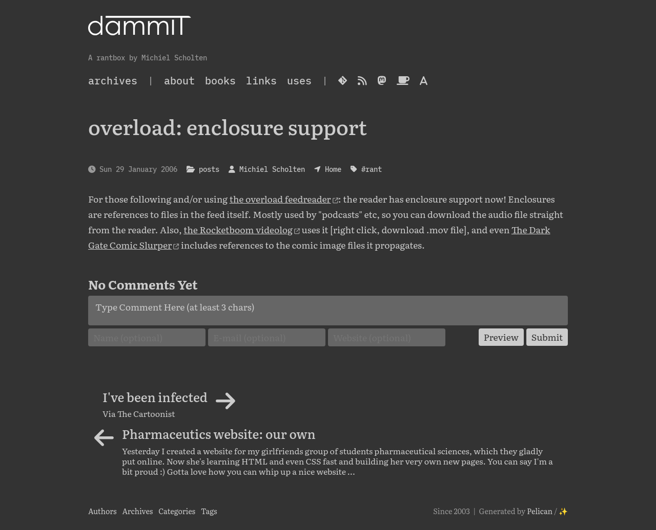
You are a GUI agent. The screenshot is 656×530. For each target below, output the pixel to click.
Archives (137, 510)
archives (112, 80)
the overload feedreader (280, 198)
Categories (176, 510)
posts (209, 169)
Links (261, 80)
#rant (371, 169)
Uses (299, 80)
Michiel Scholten (272, 169)
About (179, 80)
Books (220, 80)
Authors (102, 510)
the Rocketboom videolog (238, 229)
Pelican (539, 510)
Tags (209, 510)
